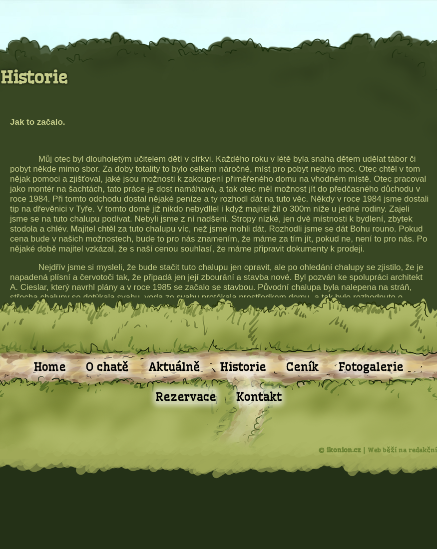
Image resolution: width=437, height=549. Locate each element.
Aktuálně (174, 366)
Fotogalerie (371, 366)
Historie (243, 366)
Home (49, 366)
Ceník (302, 366)
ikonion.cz (344, 450)
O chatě (107, 366)
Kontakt (259, 396)
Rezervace (185, 396)
